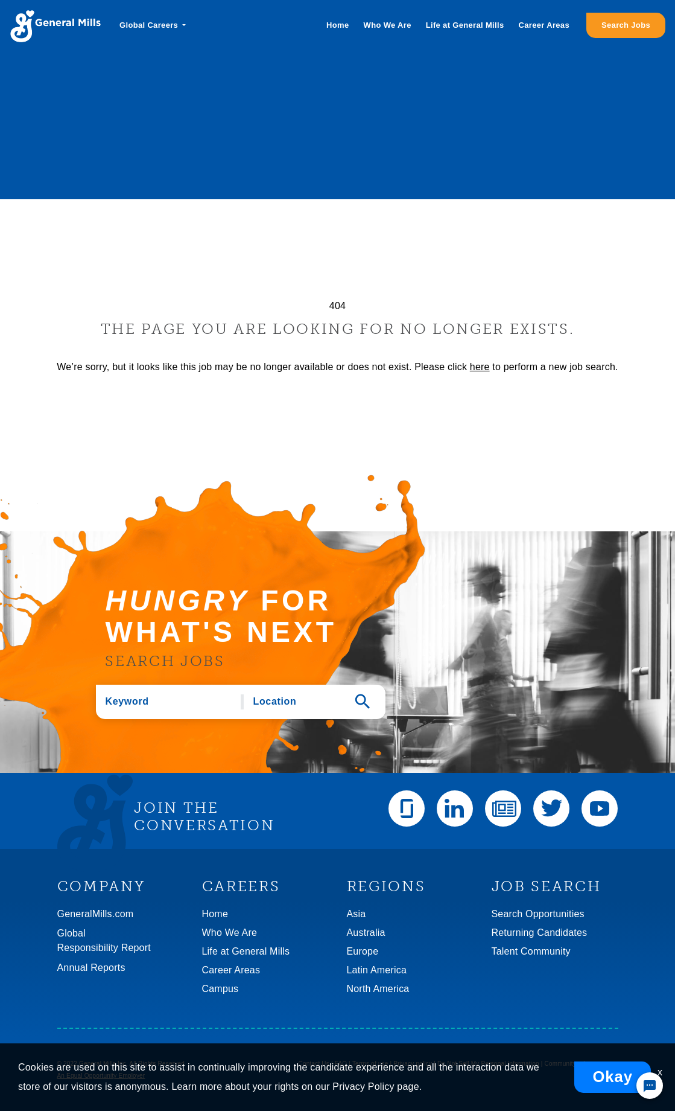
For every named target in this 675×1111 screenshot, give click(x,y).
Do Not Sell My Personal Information (488, 1063)
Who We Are (387, 25)
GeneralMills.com (95, 914)
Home (337, 25)
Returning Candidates (540, 932)
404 (337, 306)
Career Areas (544, 25)
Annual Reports (91, 967)
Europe (363, 951)
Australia (366, 932)
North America (378, 989)
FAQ (341, 1063)
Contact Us (314, 1063)
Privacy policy (412, 1063)
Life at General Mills (465, 25)
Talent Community (531, 951)
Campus (220, 989)
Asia (356, 914)
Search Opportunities (538, 914)
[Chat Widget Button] (649, 1085)
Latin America (377, 970)
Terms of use (370, 1063)
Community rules (568, 1063)
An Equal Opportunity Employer (101, 1075)
